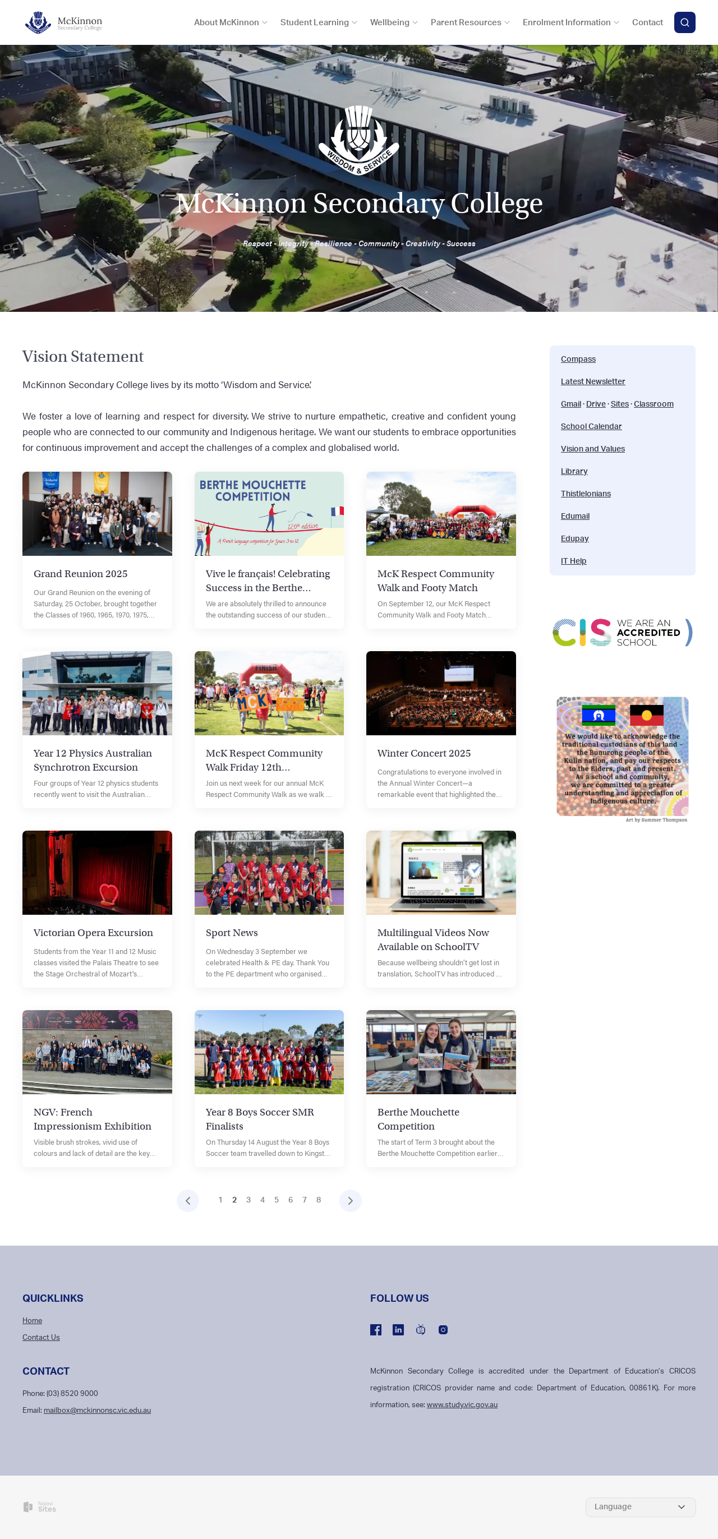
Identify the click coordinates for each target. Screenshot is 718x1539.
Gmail (571, 404)
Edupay (575, 539)
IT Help (574, 561)
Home (32, 1321)
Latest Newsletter (593, 382)
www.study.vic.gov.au (462, 1405)
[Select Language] (641, 1507)
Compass (578, 359)
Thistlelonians (586, 494)
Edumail (575, 516)
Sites (620, 404)
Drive (596, 404)
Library (574, 472)
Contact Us (41, 1338)
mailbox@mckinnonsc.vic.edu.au (97, 1410)
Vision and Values (593, 449)
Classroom (654, 404)
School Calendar (591, 427)
